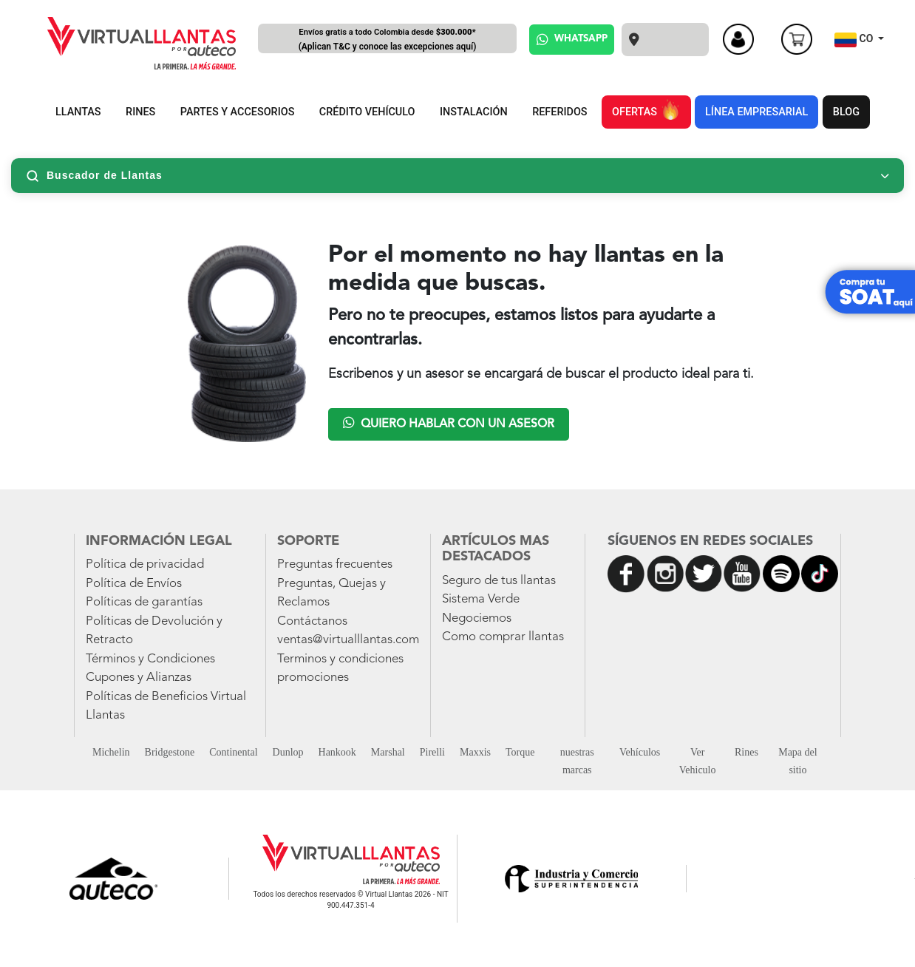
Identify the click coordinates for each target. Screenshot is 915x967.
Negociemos (476, 618)
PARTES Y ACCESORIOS (237, 112)
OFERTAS (646, 109)
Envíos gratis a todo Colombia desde (387, 40)
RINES (140, 112)
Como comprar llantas (503, 637)
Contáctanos (312, 621)
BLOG (846, 112)
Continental (233, 752)
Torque (520, 752)
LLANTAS (78, 112)
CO (855, 40)
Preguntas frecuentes (334, 564)
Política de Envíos (134, 583)
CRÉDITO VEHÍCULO (367, 112)
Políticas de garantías (144, 602)
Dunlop (288, 752)
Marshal (388, 752)
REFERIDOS (559, 112)
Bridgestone (170, 752)
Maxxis (475, 752)
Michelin (111, 752)
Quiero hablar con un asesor (448, 422)
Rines (746, 752)
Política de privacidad (145, 564)
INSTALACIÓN (474, 112)
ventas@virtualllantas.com (348, 640)
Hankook (337, 752)
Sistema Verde (481, 599)
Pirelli (432, 752)
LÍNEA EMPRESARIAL (756, 112)
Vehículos (639, 752)
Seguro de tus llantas (499, 580)
